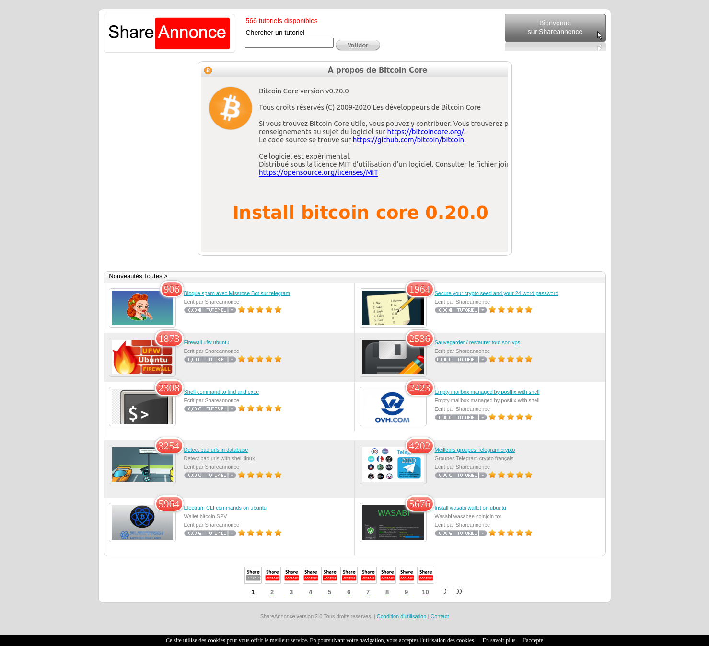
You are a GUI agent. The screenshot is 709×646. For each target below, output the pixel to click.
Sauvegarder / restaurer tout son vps (478, 342)
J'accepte (533, 640)
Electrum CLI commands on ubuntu (225, 507)
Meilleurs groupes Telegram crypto (475, 450)
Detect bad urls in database (216, 450)
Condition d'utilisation (402, 616)
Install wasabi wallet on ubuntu (470, 507)
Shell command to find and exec (221, 392)
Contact (439, 616)
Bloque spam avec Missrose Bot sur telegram (237, 293)
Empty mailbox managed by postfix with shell (487, 392)
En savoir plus (499, 640)
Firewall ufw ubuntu (207, 342)
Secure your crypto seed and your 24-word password (496, 293)
